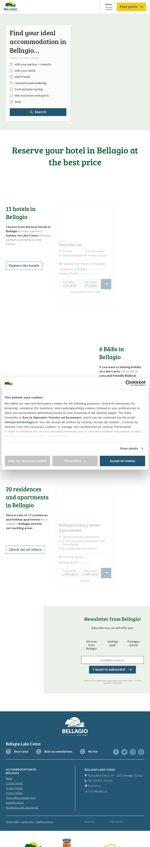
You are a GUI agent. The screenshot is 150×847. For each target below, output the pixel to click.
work (18, 101)
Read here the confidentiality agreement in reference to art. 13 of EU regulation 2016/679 (112, 681)
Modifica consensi (44, 821)
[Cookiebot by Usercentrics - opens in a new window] (128, 383)
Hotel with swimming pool (21, 797)
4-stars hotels (14, 792)
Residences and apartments (22, 807)
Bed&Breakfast (15, 802)
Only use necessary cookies (27, 461)
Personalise (75, 461)
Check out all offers (25, 549)
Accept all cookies (122, 461)
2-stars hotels (14, 783)
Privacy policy (12, 821)
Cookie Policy (58, 436)
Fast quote (131, 6)
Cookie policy (27, 821)
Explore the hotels (24, 265)
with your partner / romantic (33, 64)
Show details (129, 448)
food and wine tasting (29, 89)
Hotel (9, 778)
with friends (22, 76)
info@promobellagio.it (21, 422)
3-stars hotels (14, 788)
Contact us (94, 785)
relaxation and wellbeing (30, 83)
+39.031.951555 (102, 780)
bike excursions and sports (32, 95)
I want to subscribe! (112, 669)
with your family (25, 70)
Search (38, 111)
